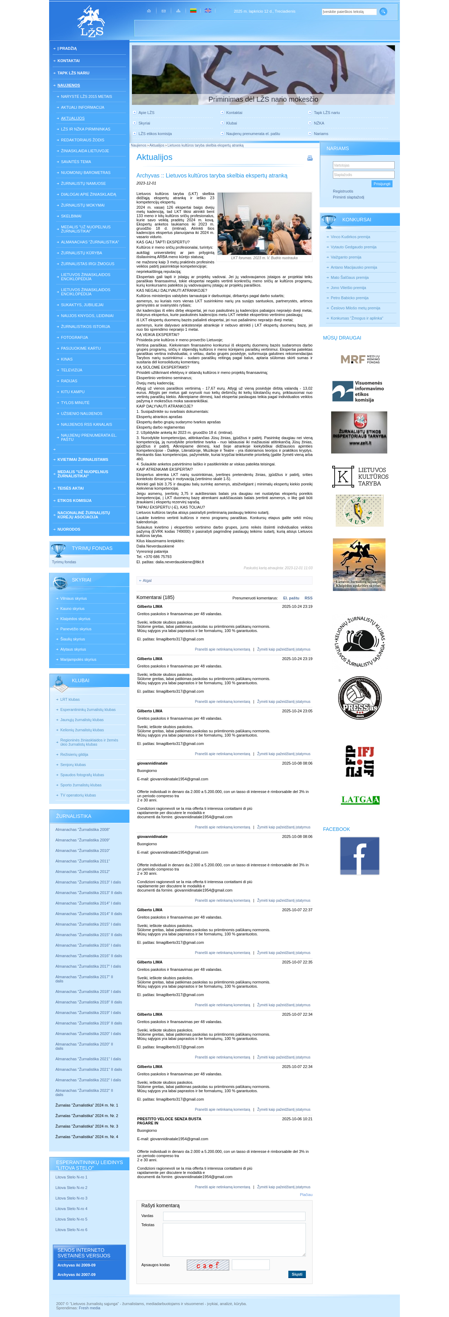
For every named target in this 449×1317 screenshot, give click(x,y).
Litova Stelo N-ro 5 (71, 1219)
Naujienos (69, 85)
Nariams (321, 134)
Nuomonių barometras (85, 172)
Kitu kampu (73, 392)
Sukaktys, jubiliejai (82, 305)
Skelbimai (71, 216)
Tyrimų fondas (64, 562)
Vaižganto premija (346, 257)
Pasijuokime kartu (81, 348)
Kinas (67, 359)
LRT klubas (70, 699)
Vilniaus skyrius (73, 598)
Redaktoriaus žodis (82, 140)
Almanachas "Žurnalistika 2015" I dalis (88, 924)
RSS (308, 598)
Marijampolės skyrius (78, 659)
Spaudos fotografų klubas (82, 775)
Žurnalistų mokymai (83, 205)
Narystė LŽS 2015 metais (86, 96)
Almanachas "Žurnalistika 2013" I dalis (88, 882)
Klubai (231, 123)
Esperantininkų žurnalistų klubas (88, 709)
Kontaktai (69, 61)
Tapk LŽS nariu (73, 73)
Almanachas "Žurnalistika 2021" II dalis (88, 1069)
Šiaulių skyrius (72, 639)
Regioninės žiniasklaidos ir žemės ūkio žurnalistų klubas (89, 742)
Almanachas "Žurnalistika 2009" (82, 840)
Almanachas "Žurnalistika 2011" (82, 861)
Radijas (69, 381)
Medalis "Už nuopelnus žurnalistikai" (85, 229)
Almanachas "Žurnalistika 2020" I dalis (88, 1034)
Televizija (71, 370)
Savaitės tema (76, 162)
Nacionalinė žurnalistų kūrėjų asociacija (84, 515)
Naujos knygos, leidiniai (87, 316)
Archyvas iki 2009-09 (76, 1265)
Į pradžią (67, 48)
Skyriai (144, 123)
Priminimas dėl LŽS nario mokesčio (263, 99)
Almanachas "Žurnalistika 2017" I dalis (88, 966)
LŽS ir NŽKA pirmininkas (85, 129)
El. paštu (291, 598)
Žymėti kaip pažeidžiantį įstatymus (283, 649)
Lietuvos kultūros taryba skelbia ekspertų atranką (206, 145)
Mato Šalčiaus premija (350, 277)
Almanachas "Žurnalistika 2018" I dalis (88, 991)
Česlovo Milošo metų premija (355, 308)
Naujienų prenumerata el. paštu (89, 437)
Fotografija (74, 337)
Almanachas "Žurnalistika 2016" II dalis (88, 956)
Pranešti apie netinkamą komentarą (222, 649)
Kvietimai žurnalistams (83, 459)
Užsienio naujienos (81, 413)
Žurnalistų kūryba (81, 253)
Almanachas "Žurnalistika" (90, 242)
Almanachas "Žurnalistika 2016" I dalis (88, 945)
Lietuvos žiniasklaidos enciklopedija (85, 277)
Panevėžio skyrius (76, 629)
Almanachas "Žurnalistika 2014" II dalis (88, 914)
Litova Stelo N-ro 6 (71, 1230)
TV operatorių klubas (78, 795)
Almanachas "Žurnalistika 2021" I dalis (88, 1059)
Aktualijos (73, 118)
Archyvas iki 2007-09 (76, 1274)
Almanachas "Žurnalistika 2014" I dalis (88, 903)
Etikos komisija (75, 500)
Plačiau (306, 1194)
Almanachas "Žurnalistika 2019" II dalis (88, 1023)
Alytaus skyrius (73, 649)
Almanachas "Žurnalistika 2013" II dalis (88, 893)
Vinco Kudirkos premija (350, 237)
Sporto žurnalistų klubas (80, 785)
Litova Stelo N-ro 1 (71, 1177)
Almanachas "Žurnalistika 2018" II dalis (88, 1002)
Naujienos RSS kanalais (86, 424)
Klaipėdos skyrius (75, 619)
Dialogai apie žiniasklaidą (88, 194)
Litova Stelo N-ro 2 (71, 1187)
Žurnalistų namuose (83, 183)
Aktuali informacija (82, 107)
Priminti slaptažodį (348, 197)
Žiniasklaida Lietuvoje (85, 151)
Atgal (147, 580)
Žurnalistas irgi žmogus (87, 264)
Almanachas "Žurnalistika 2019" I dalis (88, 1012)
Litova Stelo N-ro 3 (71, 1198)
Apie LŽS (146, 112)
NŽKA (319, 123)
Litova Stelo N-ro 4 (71, 1209)
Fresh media (89, 1308)
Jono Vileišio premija (348, 287)
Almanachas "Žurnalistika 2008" (82, 829)
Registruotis (343, 191)
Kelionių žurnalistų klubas (82, 730)
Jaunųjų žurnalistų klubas (82, 720)
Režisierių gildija (74, 754)
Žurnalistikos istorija (85, 326)
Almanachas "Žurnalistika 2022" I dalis (88, 1080)
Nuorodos (69, 529)
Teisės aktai (71, 488)
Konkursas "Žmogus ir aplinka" (357, 318)
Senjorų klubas (73, 764)
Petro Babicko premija (350, 298)
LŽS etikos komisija (155, 134)
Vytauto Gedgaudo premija (353, 247)
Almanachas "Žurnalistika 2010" (82, 850)
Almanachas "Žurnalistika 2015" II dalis (88, 935)
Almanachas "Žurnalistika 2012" (83, 871)
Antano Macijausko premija (354, 267)
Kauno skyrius (72, 608)
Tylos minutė (75, 403)
